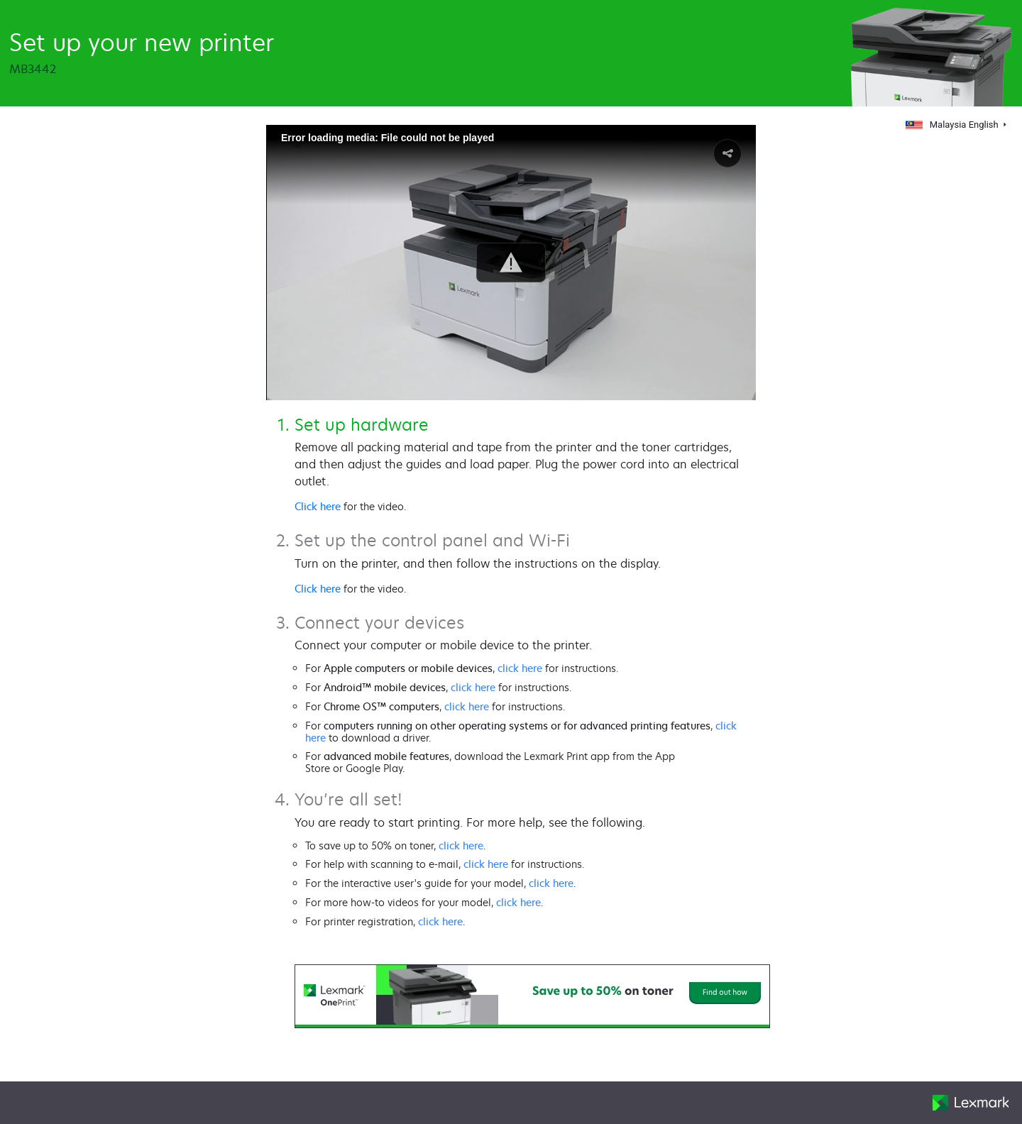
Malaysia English (953, 124)
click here (520, 668)
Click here (318, 506)
